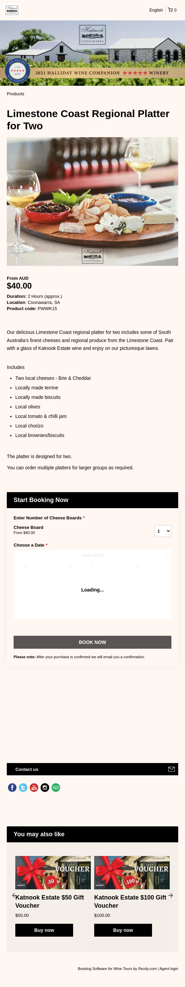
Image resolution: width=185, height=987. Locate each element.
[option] (53, 896)
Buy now (44, 930)
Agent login (168, 969)
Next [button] (170, 895)
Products (15, 93)
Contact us (26, 769)
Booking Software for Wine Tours (105, 969)
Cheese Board (75, 530)
